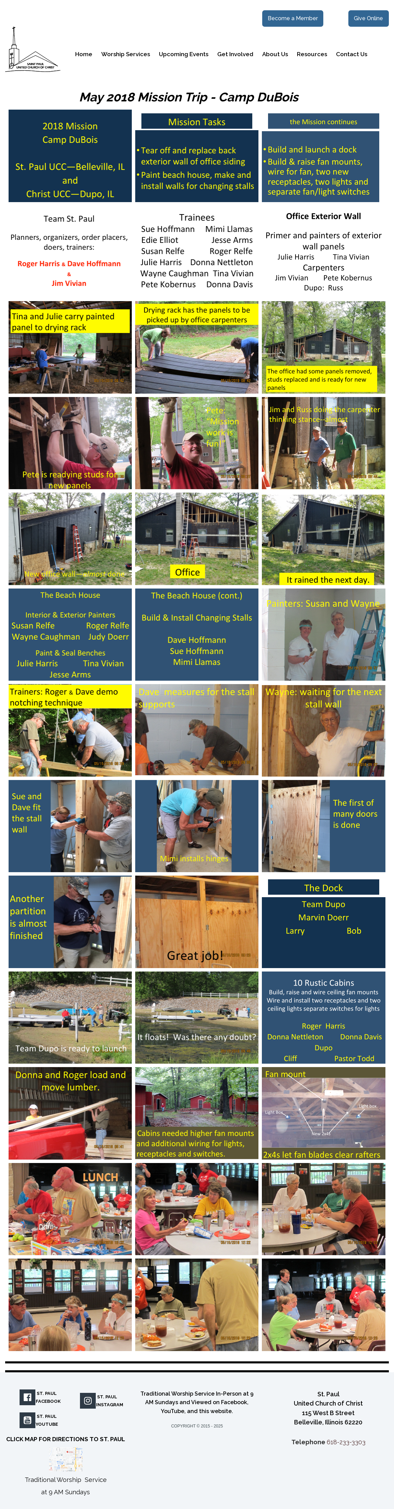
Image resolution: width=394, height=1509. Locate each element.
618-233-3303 (346, 1442)
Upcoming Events (183, 54)
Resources (312, 54)
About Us (275, 54)
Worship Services (125, 54)
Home (83, 54)
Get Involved (235, 54)
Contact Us (351, 54)
